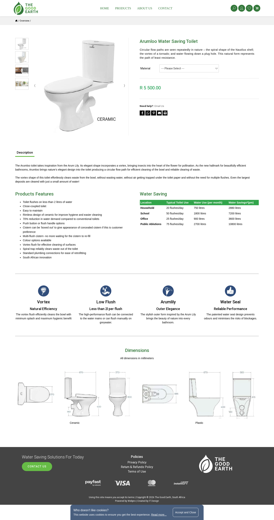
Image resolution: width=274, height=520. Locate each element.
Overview (24, 20)
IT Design (154, 501)
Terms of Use (137, 471)
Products (123, 8)
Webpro (131, 501)
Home (104, 8)
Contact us (37, 466)
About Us (144, 8)
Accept (185, 512)
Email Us (159, 106)
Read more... (159, 514)
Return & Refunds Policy (137, 467)
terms (131, 497)
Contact (165, 8)
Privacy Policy (137, 462)
